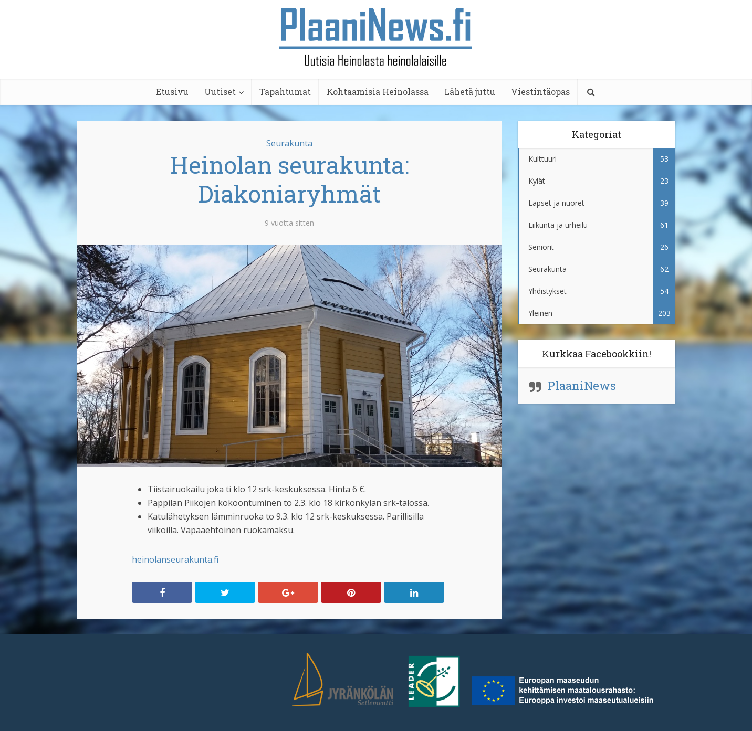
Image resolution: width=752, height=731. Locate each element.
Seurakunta (289, 143)
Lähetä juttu (469, 91)
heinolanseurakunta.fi (175, 559)
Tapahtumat (285, 91)
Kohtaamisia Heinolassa (378, 91)
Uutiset (220, 91)
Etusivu (172, 91)
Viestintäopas (540, 91)
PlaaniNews (582, 385)
